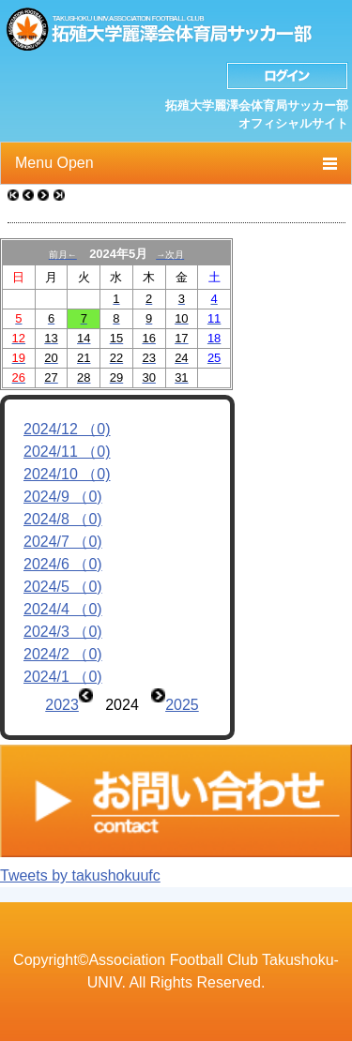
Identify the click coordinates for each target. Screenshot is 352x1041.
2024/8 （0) (62, 519)
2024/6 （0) (62, 564)
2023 (62, 705)
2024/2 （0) (62, 654)
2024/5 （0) (62, 587)
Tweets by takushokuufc (80, 875)
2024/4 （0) (62, 609)
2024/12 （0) (67, 429)
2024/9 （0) (62, 497)
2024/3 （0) (62, 632)
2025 (182, 705)
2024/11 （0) (67, 452)
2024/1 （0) (62, 677)
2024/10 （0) (67, 474)
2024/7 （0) (62, 542)
